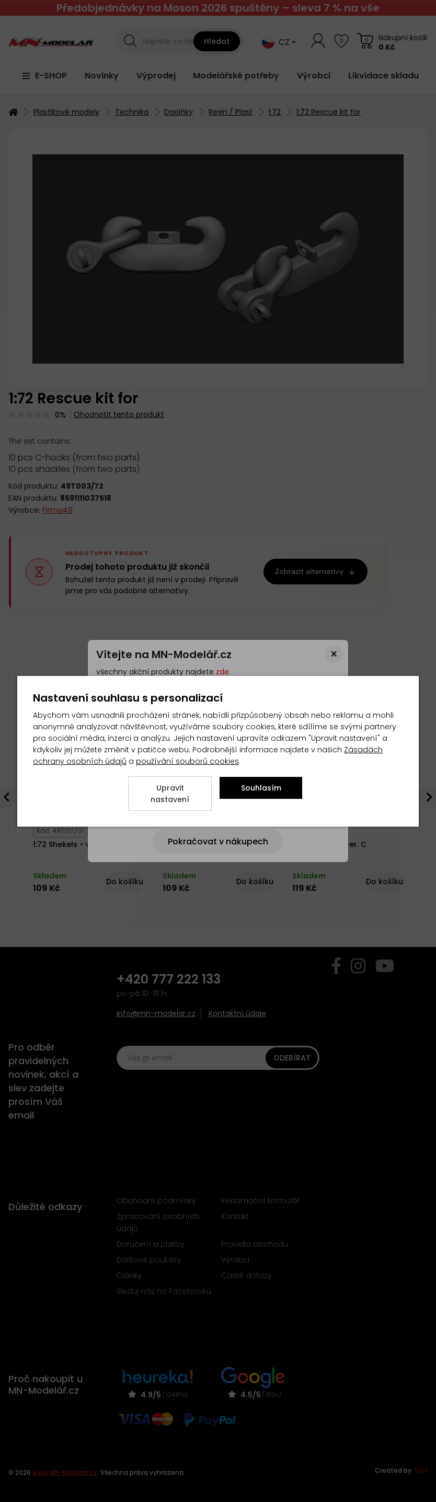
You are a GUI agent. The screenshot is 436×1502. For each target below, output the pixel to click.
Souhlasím (261, 788)
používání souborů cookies (187, 761)
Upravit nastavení (170, 794)
